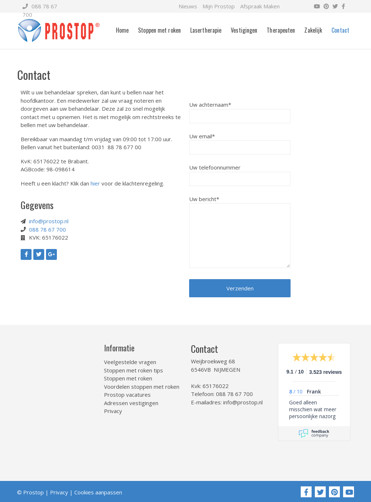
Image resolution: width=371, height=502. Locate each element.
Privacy (113, 411)
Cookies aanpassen (98, 492)
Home (122, 30)
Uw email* (240, 141)
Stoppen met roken (159, 30)
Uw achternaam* (240, 110)
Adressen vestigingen (131, 403)
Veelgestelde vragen (130, 362)
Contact (340, 30)
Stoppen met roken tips (133, 370)
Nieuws (188, 6)
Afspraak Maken (260, 6)
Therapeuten (281, 30)
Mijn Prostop (219, 6)
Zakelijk (313, 30)
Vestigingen (244, 30)
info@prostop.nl (48, 221)
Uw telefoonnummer (240, 173)
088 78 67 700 (47, 229)
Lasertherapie (205, 30)
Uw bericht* (240, 232)
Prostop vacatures (127, 394)
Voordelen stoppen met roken (141, 386)
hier (95, 183)
